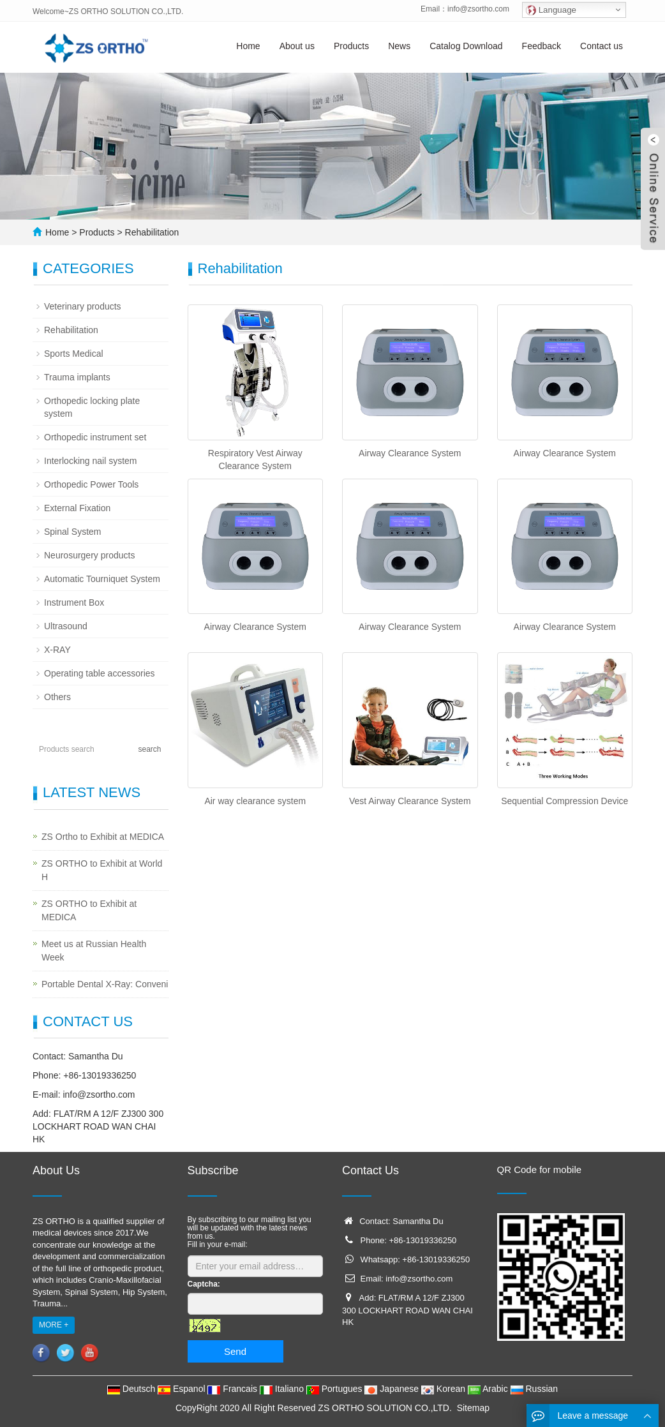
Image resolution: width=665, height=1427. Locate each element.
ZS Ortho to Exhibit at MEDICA (102, 837)
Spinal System (72, 532)
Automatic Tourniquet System (102, 579)
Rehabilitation (151, 232)
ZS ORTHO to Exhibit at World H (101, 870)
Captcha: (204, 1284)
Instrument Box (74, 602)
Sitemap (473, 1408)
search (149, 749)
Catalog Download (466, 46)
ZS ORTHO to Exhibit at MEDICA (89, 910)
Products (351, 46)
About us (297, 46)
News (399, 46)
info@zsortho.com (478, 8)
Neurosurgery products (89, 555)
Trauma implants (77, 377)
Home (248, 46)
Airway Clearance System (410, 453)
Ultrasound (65, 626)
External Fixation (77, 508)
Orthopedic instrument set (95, 437)
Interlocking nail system (90, 461)
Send (235, 1351)
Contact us (601, 46)
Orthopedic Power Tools (91, 484)
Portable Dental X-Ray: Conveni (104, 984)
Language (551, 10)
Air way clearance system (255, 801)
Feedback (541, 46)
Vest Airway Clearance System (410, 801)
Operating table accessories (99, 673)
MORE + (53, 1324)
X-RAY (57, 650)
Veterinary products (82, 306)
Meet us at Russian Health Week (93, 950)
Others (57, 697)
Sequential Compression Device (564, 801)
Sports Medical (73, 353)
